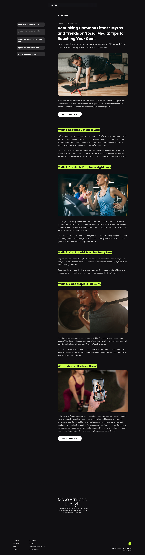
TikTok (15, 546)
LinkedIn (16, 549)
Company (32, 540)
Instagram (16, 543)
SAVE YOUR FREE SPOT (70, 114)
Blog (31, 543)
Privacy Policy (34, 549)
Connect (16, 540)
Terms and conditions (37, 546)
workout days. (115, 259)
